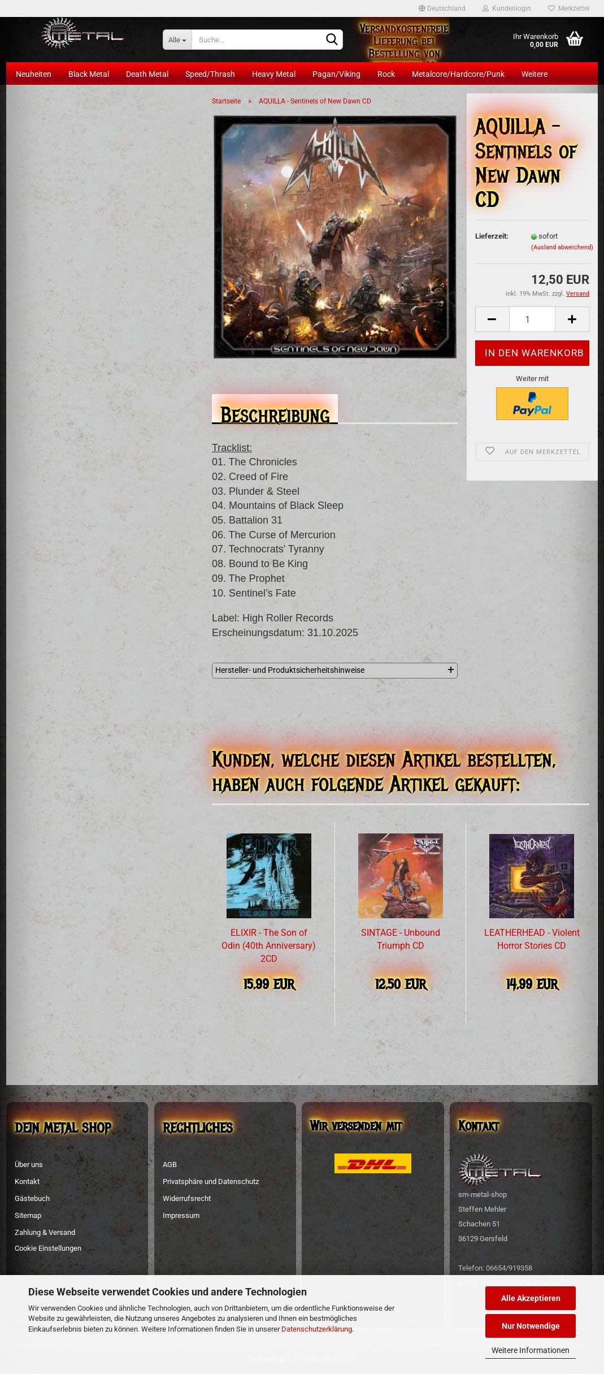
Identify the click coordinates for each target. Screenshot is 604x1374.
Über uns (29, 1164)
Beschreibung (274, 411)
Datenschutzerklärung (316, 1329)
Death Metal (147, 74)
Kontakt (27, 1181)
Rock (386, 74)
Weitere (534, 74)
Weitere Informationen (531, 1350)
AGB (170, 1164)
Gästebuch (32, 1198)
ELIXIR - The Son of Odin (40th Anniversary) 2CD (268, 945)
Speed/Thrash (210, 74)
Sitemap (28, 1215)
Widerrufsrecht (187, 1198)
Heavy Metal (274, 74)
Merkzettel (568, 8)
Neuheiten (33, 74)
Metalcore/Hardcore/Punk (458, 74)
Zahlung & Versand (45, 1232)
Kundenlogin (507, 8)
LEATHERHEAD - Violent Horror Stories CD (532, 939)
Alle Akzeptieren (530, 1298)
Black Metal (88, 74)
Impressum (181, 1215)
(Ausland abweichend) (562, 247)
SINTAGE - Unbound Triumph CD (400, 939)
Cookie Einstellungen (48, 1248)
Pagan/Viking (336, 74)
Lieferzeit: (492, 236)
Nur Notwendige (531, 1325)
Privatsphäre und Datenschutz (211, 1181)
